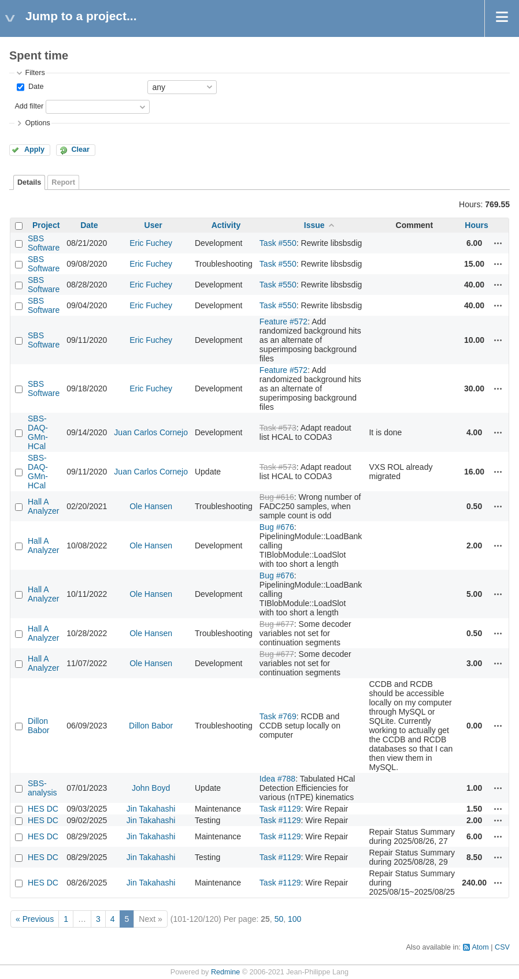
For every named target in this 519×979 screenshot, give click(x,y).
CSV (502, 947)
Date (34, 87)
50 (279, 919)
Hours (476, 225)
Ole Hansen (150, 506)
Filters (35, 73)
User (153, 225)
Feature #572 (283, 321)
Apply (34, 149)
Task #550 (278, 243)
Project (46, 225)
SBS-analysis (42, 788)
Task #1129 (280, 808)
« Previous (35, 919)
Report (63, 182)
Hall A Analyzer (43, 506)
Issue (314, 225)
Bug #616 (277, 497)
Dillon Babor (38, 725)
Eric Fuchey (150, 243)
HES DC (43, 808)
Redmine (225, 972)
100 (294, 919)
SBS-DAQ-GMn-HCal (38, 432)
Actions (498, 243)
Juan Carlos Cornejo (151, 432)
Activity (226, 225)
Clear (80, 149)
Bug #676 (277, 527)
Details (29, 182)
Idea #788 (277, 778)
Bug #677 (277, 624)
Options (37, 123)
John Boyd (151, 788)
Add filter (28, 106)
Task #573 (278, 427)
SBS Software (44, 243)
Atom (480, 947)
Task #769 (278, 716)
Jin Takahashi (151, 808)
